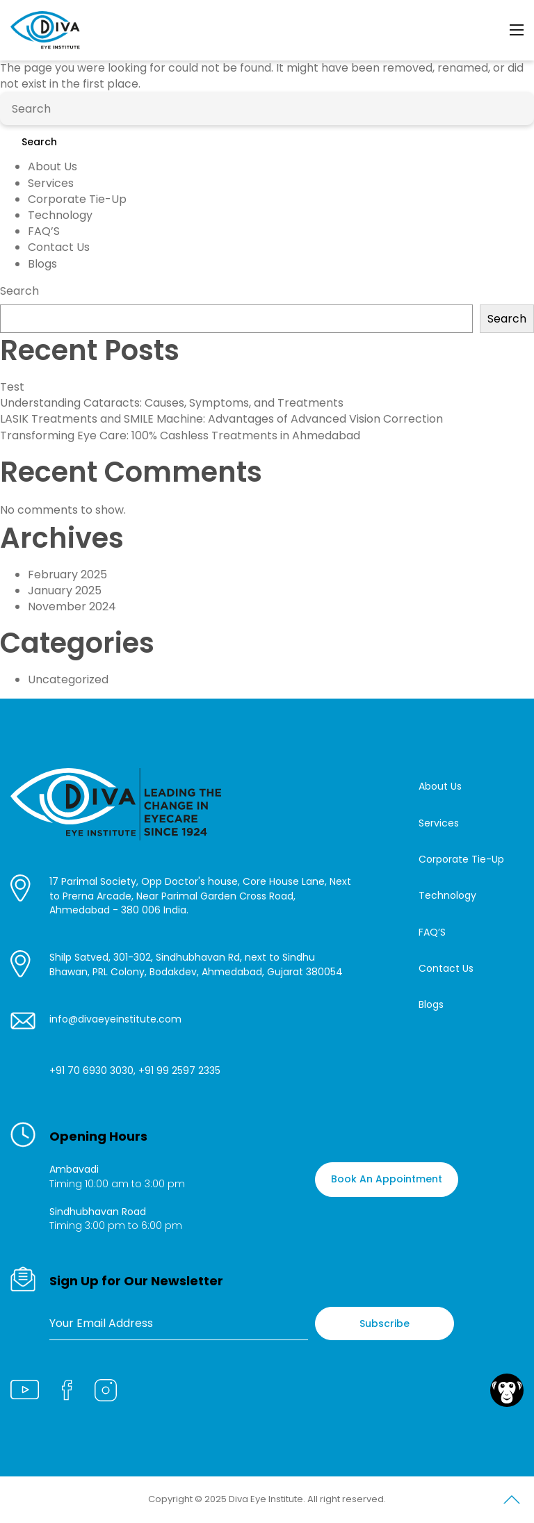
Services (51, 183)
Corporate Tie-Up (77, 199)
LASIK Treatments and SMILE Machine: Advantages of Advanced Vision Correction (221, 419)
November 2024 (72, 606)
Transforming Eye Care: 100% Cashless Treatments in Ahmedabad (180, 435)
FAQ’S (44, 231)
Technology (60, 215)
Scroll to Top (511, 1502)
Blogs (42, 264)
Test (12, 387)
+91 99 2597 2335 (179, 1070)
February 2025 (67, 575)
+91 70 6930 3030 (91, 1070)
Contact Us (59, 247)
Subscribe (384, 1323)
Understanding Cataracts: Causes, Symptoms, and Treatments (171, 403)
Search (39, 142)
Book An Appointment (386, 1179)
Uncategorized (68, 679)
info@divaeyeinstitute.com (115, 1019)
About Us (52, 166)
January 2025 (65, 590)
